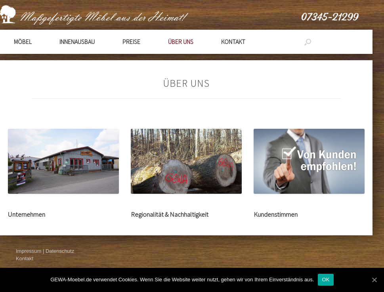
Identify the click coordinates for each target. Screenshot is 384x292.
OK (325, 279)
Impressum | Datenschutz (45, 251)
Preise (131, 42)
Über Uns (180, 42)
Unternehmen (26, 214)
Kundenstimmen (276, 214)
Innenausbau (77, 42)
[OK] (374, 280)
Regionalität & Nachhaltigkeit (169, 214)
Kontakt (233, 42)
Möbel (23, 42)
